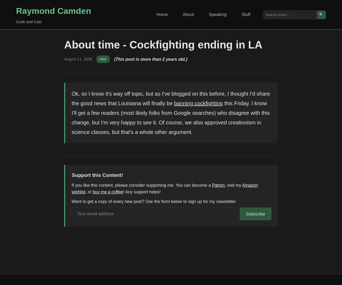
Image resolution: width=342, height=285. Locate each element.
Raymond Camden (53, 11)
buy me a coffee (108, 192)
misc (103, 59)
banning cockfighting (198, 103)
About (188, 14)
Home (162, 14)
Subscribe (255, 214)
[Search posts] (290, 15)
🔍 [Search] (321, 15)
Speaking (218, 14)
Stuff (246, 14)
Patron (218, 185)
